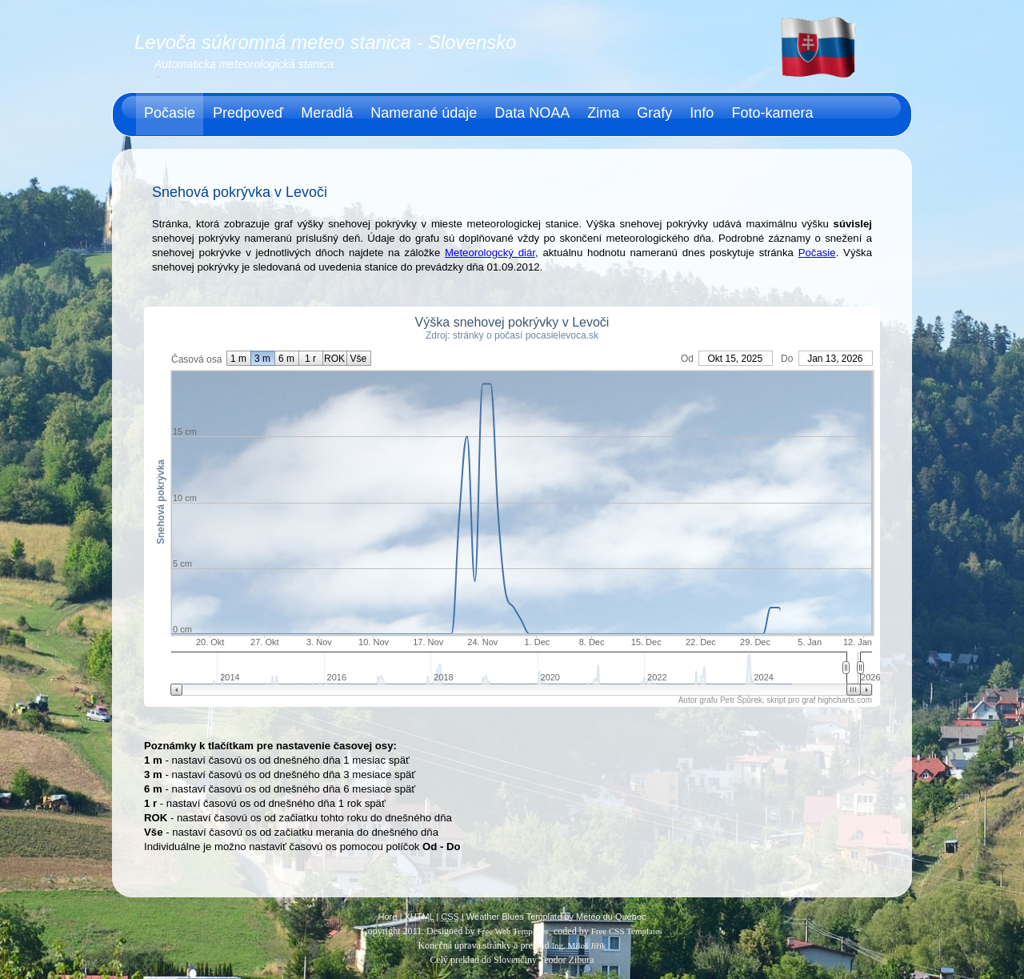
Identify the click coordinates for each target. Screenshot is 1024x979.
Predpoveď (248, 113)
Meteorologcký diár (490, 253)
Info (702, 113)
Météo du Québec (611, 916)
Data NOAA (532, 113)
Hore (388, 916)
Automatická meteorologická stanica (244, 64)
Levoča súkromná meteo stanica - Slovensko (325, 42)
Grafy (654, 113)
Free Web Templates (513, 931)
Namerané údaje (423, 113)
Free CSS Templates (626, 931)
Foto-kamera (772, 113)
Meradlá (327, 113)
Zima (603, 113)
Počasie (169, 113)
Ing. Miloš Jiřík (578, 945)
